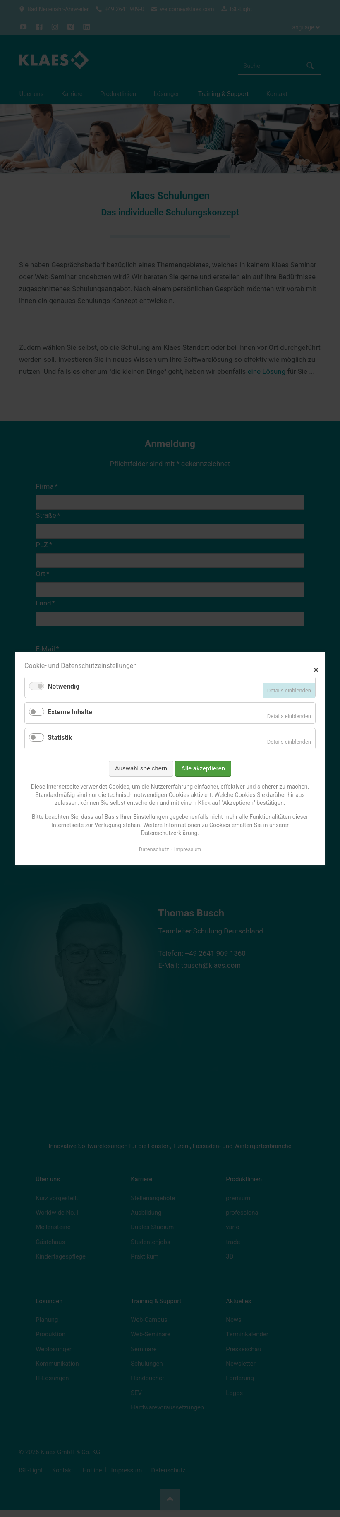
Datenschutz (154, 849)
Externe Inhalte (70, 712)
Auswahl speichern (141, 768)
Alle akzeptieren (203, 768)
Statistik (60, 738)
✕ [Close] (315, 669)
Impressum (187, 849)
